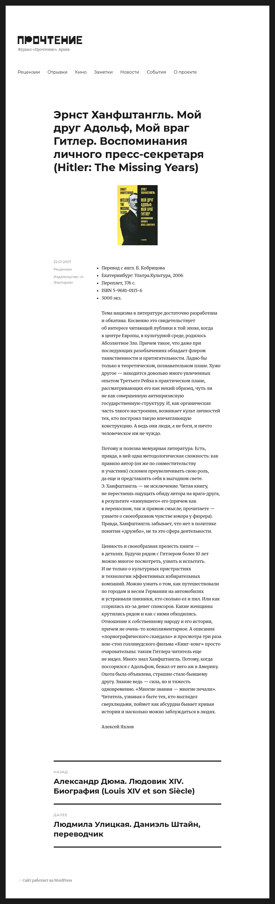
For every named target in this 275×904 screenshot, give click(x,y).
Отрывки (58, 72)
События (156, 72)
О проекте (185, 72)
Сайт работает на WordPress (47, 880)
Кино (80, 72)
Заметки (103, 72)
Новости (129, 72)
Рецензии (29, 72)
